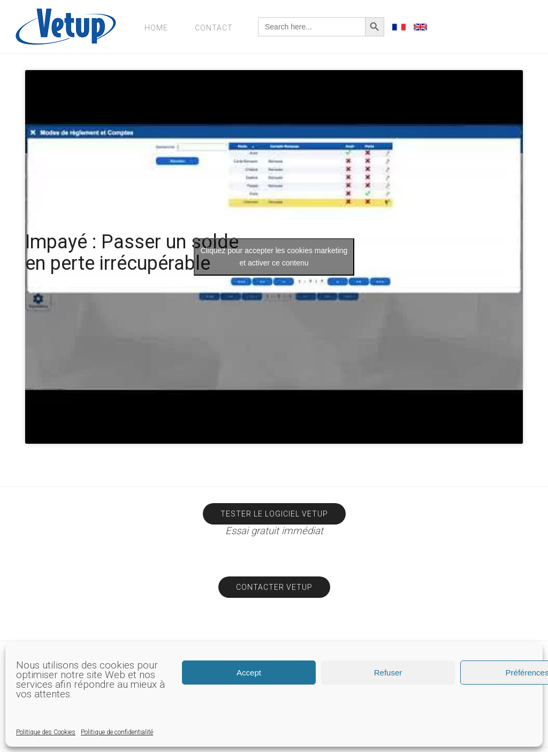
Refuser (388, 672)
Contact (214, 28)
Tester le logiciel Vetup (274, 514)
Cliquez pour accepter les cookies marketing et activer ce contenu (274, 256)
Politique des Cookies (45, 732)
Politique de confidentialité (117, 732)
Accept (249, 672)
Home (156, 28)
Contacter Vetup (274, 587)
